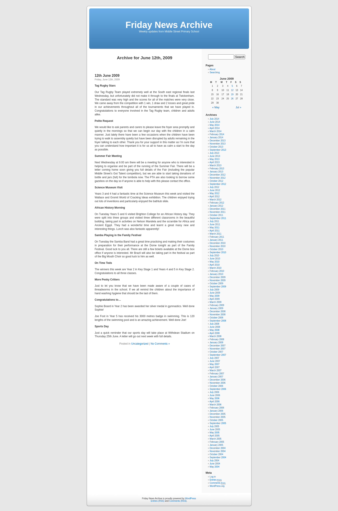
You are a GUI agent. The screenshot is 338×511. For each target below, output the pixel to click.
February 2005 (217, 442)
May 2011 (214, 227)
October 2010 (216, 249)
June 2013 (215, 156)
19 (232, 94)
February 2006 (217, 407)
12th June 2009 (107, 75)
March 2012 (215, 199)
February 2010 (217, 271)
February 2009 (217, 305)
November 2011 (217, 212)
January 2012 (216, 206)
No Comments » (160, 343)
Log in (213, 476)
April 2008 (214, 333)
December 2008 (217, 311)
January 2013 (216, 171)
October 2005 (216, 420)
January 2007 (216, 376)
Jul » (238, 107)
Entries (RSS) (157, 501)
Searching (215, 72)
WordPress (190, 498)
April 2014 (214, 128)
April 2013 (214, 162)
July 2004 (214, 460)
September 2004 (218, 457)
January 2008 (216, 342)
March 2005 (215, 439)
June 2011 (215, 224)
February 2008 (217, 339)
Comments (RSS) (178, 501)
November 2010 (217, 246)
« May (215, 107)
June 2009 (215, 293)
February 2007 (217, 373)
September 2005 (218, 423)
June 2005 (215, 429)
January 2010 (216, 274)
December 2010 (217, 243)
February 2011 (217, 237)
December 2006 (217, 380)
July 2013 (214, 153)
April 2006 (214, 401)
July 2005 (214, 426)
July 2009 (214, 289)
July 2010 (214, 255)
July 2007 (214, 358)
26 (232, 98)
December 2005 (217, 414)
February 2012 (217, 202)
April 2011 (214, 230)
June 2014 (215, 122)
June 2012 (215, 190)
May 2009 (214, 296)
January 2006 (216, 411)
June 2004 (215, 463)
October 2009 (216, 283)
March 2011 (215, 234)
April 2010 (214, 265)
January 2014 (216, 137)
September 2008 (218, 321)
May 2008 (214, 330)
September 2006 (218, 389)
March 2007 (215, 370)
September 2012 (218, 184)
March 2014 (215, 131)
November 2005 (217, 417)
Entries (216, 480)
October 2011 (216, 215)
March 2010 (215, 268)
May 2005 (214, 432)
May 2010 (214, 261)
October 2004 (216, 454)
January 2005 (216, 445)
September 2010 (218, 252)
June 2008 (215, 327)
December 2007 (217, 345)
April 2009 (214, 299)
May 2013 (214, 159)
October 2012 (216, 181)
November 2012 (217, 178)
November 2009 (217, 280)
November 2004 (217, 451)
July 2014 (214, 119)
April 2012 (214, 196)
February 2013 (217, 168)
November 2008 (217, 314)
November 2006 (217, 383)
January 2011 (216, 240)
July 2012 (214, 187)
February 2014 (217, 134)
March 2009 (215, 302)
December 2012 (217, 175)
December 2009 (217, 277)
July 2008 (214, 324)
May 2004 (214, 467)
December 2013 (217, 140)
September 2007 (218, 355)
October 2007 (216, 352)
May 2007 (214, 364)
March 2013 (215, 165)
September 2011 (218, 218)
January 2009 (216, 308)
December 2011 (217, 209)
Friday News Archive (168, 25)
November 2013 (217, 143)
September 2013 (218, 150)
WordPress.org (217, 486)
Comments (218, 483)
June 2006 (215, 395)
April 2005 (214, 435)
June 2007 (215, 361)
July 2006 (214, 392)
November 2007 (217, 348)
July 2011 (214, 221)
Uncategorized (139, 343)
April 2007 (214, 367)
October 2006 (216, 386)
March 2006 (215, 404)
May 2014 (214, 125)
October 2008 (216, 317)
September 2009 (218, 286)
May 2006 (214, 398)
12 (232, 90)
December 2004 (217, 448)
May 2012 (214, 193)
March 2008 (215, 336)
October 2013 (216, 147)
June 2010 (215, 258)
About (212, 69)
